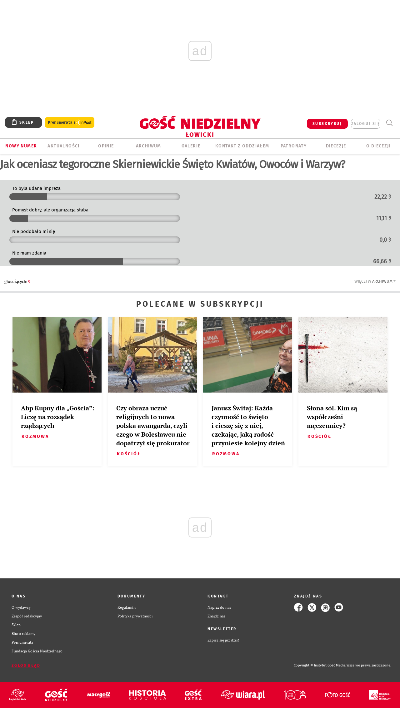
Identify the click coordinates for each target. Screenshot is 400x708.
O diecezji (378, 146)
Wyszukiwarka (389, 123)
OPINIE (106, 146)
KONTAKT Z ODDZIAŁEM (242, 146)
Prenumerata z (70, 122)
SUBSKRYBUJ (327, 123)
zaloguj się (365, 123)
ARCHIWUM (148, 146)
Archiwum (382, 281)
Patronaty (294, 146)
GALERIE (191, 146)
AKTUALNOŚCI (63, 146)
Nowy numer (21, 146)
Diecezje (336, 146)
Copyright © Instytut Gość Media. (320, 665)
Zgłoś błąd (26, 665)
